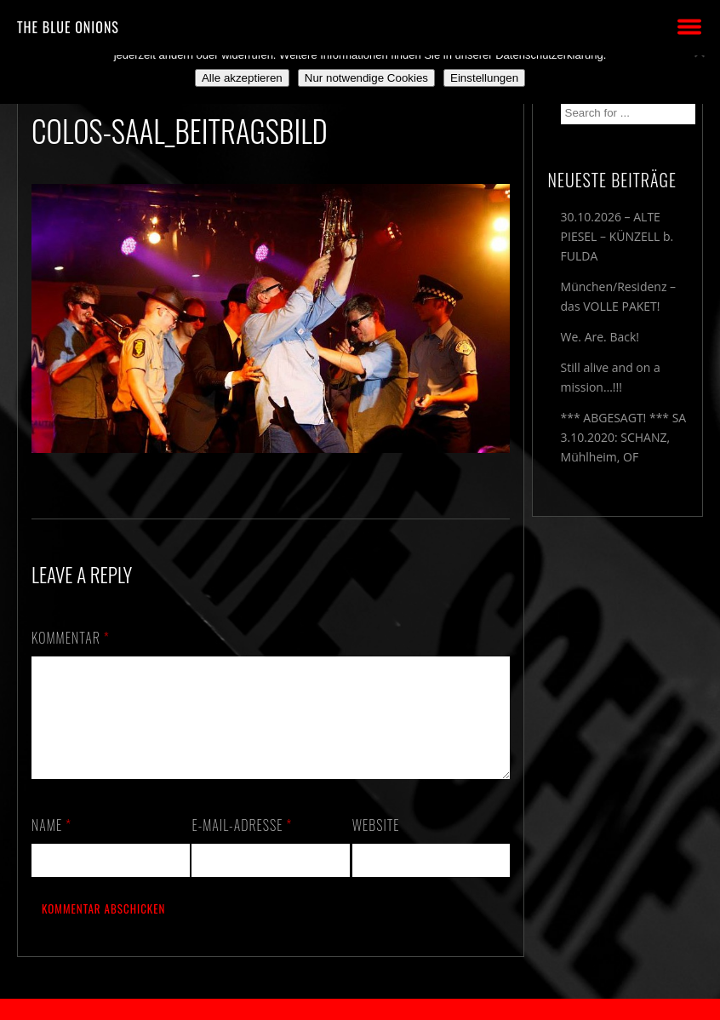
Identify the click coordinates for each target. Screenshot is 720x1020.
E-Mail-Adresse (241, 845)
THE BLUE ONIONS (68, 27)
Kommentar (70, 637)
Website (376, 845)
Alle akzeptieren (242, 78)
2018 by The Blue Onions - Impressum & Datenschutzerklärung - (360, 1009)
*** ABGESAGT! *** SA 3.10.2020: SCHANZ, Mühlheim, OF (624, 437)
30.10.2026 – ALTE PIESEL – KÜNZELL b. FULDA (617, 236)
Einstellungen (484, 78)
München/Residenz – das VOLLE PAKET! (619, 296)
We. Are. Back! (600, 337)
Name (51, 845)
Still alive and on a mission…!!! (610, 377)
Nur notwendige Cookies (366, 78)
